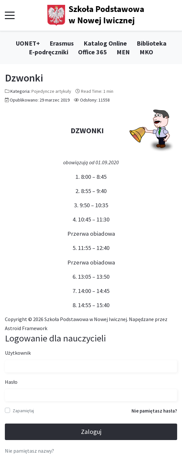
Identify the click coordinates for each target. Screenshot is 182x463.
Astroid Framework (26, 328)
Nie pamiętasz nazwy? (29, 450)
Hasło (11, 382)
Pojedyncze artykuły (51, 91)
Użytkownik (18, 353)
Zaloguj (91, 431)
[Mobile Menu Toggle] (10, 15)
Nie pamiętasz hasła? (154, 411)
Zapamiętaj (23, 411)
